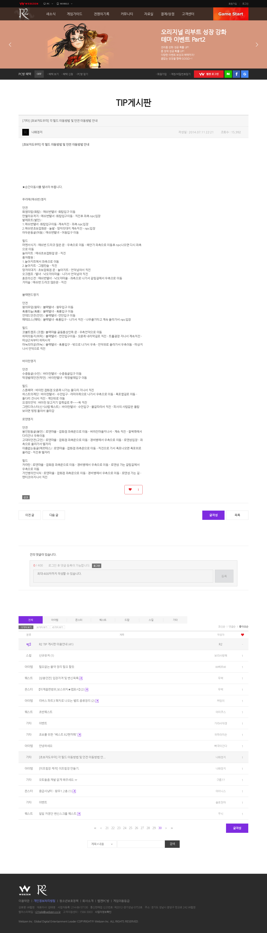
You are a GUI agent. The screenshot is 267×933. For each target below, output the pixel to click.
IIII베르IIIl (220, 666)
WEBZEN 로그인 (209, 74)
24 (124, 828)
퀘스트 (102, 619)
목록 (237, 515)
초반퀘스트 (46, 712)
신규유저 (46, 655)
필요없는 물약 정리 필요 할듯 (56, 667)
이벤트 (43, 723)
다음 (257, 44)
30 (159, 828)
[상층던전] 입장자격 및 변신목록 (61, 678)
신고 (26, 497)
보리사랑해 (220, 655)
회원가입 (233, 3)
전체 (30, 619)
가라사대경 (220, 723)
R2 (24, 13)
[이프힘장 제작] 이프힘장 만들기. (59, 768)
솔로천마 (221, 802)
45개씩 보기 (57, 627)
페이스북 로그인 (236, 74)
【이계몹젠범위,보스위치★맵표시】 (63, 689)
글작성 (213, 515)
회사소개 (87, 901)
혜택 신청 (68, 74)
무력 (220, 678)
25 (130, 828)
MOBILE (64, 3)
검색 (172, 844)
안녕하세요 (46, 746)
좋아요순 (243, 626)
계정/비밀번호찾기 (181, 74)
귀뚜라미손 (220, 734)
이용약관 (24, 901)
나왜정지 (37, 132)
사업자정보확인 (103, 912)
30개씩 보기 (41, 627)
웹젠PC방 (103, 901)
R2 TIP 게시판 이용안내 (56, 644)
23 (118, 828)
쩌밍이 (221, 700)
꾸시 (220, 813)
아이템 (54, 619)
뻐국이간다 (220, 745)
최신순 (221, 626)
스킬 (151, 619)
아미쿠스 (221, 712)
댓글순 (232, 626)
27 (142, 828)
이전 (10, 44)
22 (112, 828)
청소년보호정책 (68, 901)
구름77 (221, 779)
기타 (175, 619)
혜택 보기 (54, 74)
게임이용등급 (121, 901)
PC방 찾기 (82, 74)
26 (136, 828)
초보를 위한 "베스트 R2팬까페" (60, 734)
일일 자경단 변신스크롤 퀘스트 (59, 813)
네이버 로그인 (228, 74)
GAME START (230, 13)
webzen (28, 3)
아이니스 (221, 791)
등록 (224, 576)
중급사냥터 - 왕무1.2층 (57, 791)
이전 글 (29, 515)
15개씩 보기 (26, 627)
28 (148, 828)
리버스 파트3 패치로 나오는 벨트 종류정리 (69, 700)
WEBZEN (25, 890)
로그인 (245, 3)
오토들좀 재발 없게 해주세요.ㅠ (58, 780)
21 (107, 828)
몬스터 (78, 619)
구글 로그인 (244, 74)
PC (48, 3)
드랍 (127, 619)
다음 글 (53, 515)
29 (154, 828)
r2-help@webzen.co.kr (48, 912)
